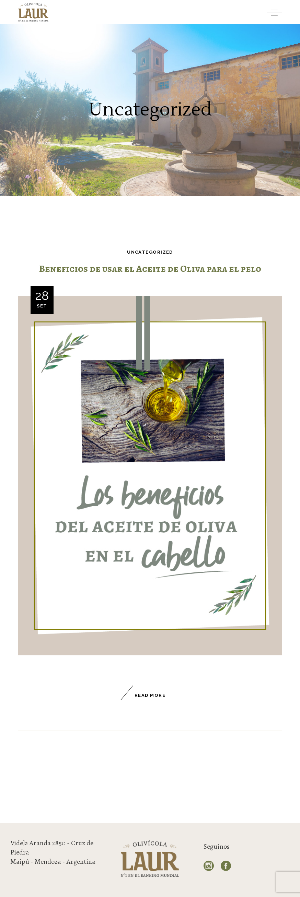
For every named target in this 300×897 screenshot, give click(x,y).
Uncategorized (150, 252)
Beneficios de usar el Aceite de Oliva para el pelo (150, 268)
